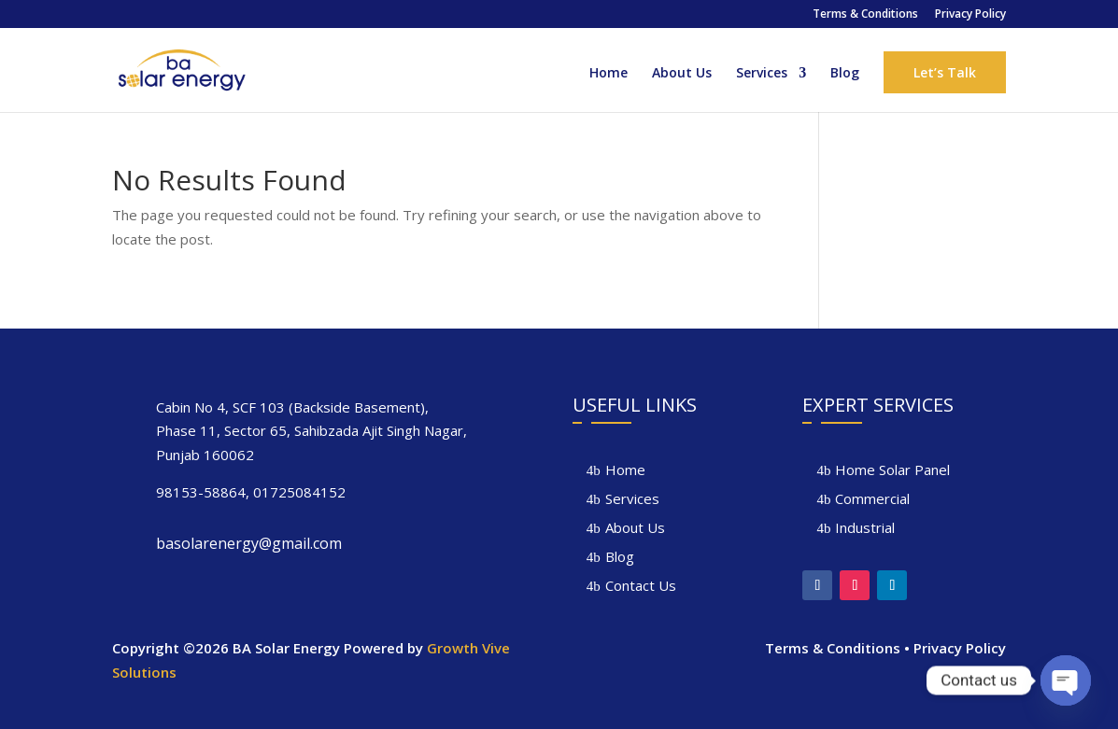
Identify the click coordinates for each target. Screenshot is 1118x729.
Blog (844, 73)
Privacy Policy (970, 14)
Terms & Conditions (865, 14)
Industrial (865, 527)
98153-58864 (201, 492)
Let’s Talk (944, 72)
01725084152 (299, 492)
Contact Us (640, 585)
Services (761, 73)
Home (608, 73)
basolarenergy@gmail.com (249, 543)
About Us (682, 73)
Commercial (872, 498)
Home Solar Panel (892, 469)
